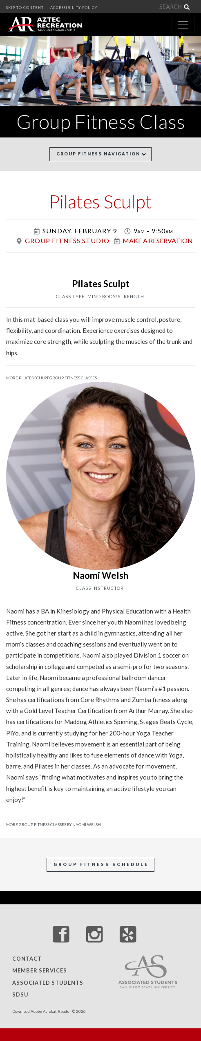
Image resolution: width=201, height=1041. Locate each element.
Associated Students (47, 982)
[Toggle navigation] (183, 25)
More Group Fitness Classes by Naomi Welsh (53, 824)
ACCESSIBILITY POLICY (73, 7)
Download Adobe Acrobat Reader (41, 1011)
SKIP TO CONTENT (25, 7)
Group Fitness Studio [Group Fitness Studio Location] (67, 240)
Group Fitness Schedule (101, 864)
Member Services (39, 971)
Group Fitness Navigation (101, 153)
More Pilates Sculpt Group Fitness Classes (51, 378)
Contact (27, 958)
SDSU (20, 995)
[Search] (169, 7)
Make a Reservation (158, 240)
